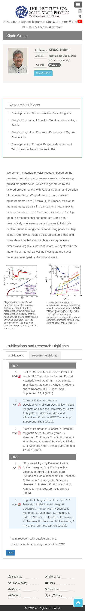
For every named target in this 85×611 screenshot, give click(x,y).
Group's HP (43, 73)
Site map (15, 576)
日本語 (28, 27)
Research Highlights (44, 355)
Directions (52, 589)
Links (50, 582)
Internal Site (42, 21)
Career (14, 589)
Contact (56, 27)
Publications (16, 355)
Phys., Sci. (54, 65)
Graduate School (17, 21)
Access (41, 27)
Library (75, 21)
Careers (60, 21)
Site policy (52, 576)
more (10, 552)
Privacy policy (17, 582)
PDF (15, 376)
